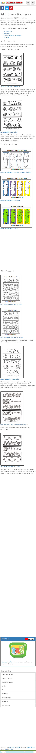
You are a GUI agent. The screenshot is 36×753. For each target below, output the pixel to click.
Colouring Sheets (7, 682)
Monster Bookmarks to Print (9, 228)
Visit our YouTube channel (10, 662)
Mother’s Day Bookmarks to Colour (11, 337)
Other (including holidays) (12, 35)
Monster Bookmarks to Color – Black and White (15, 172)
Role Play (5, 701)
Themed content (7, 674)
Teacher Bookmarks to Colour (10, 466)
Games (4, 690)
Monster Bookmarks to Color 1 (10, 200)
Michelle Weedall (14, 747)
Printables (5, 694)
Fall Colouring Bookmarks (8, 132)
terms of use (30, 747)
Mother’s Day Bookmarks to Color (11, 304)
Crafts (4, 686)
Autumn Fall (8, 32)
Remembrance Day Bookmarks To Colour (13, 425)
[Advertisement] (17, 250)
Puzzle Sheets (6, 698)
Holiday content (7, 678)
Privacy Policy (9, 749)
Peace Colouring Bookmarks (9, 379)
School (6, 37)
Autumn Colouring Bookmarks (10, 86)
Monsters (7, 34)
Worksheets (6, 705)
